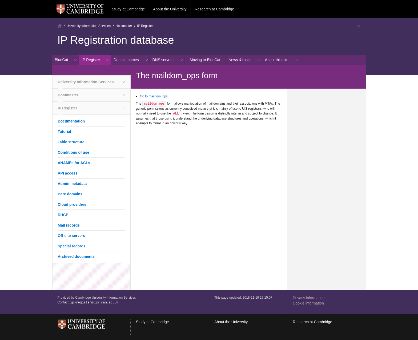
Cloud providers (72, 204)
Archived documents (76, 256)
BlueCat (61, 60)
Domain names (126, 60)
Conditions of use (73, 152)
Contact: (88, 302)
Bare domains (70, 194)
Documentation (71, 121)
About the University (169, 9)
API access (68, 173)
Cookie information (308, 303)
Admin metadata (72, 183)
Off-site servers (71, 236)
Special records (72, 246)
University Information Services (89, 26)
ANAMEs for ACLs (74, 163)
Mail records (69, 225)
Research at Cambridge (214, 9)
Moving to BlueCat (205, 60)
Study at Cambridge (128, 9)
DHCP (63, 215)
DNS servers (162, 60)
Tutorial (64, 131)
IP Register (145, 26)
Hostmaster (124, 26)
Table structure (71, 142)
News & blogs (239, 60)
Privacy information (308, 298)
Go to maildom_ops (154, 96)
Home (60, 25)
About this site (276, 60)
